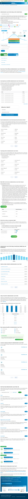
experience (20, 71)
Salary (1, 28)
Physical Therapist (3, 427)
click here (4, 301)
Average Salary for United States (5, 64)
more (21, 399)
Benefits (9, 28)
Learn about (6, 483)
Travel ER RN (2, 436)
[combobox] (14, 14)
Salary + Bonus (5, 28)
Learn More (13, 1)
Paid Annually (4, 30)
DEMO (26, 3)
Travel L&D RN (2, 411)
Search (3, 50)
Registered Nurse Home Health (5, 419)
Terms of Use (13, 496)
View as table (25, 30)
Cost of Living (3, 62)
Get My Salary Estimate (10, 114)
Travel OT (2, 403)
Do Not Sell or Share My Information (21, 496)
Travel (1, 395)
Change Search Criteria (4, 45)
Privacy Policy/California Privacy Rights (5, 496)
